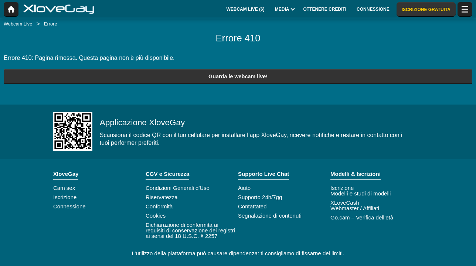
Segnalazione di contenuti (270, 215)
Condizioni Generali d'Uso (178, 188)
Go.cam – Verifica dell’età (361, 217)
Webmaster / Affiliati (354, 208)
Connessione (69, 206)
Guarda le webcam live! (238, 76)
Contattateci (253, 206)
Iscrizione (64, 197)
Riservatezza (162, 197)
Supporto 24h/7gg (260, 197)
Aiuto (244, 188)
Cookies (156, 215)
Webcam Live (18, 24)
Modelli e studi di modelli (360, 193)
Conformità (159, 206)
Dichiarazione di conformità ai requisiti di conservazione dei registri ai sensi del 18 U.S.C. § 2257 (190, 230)
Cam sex (64, 188)
